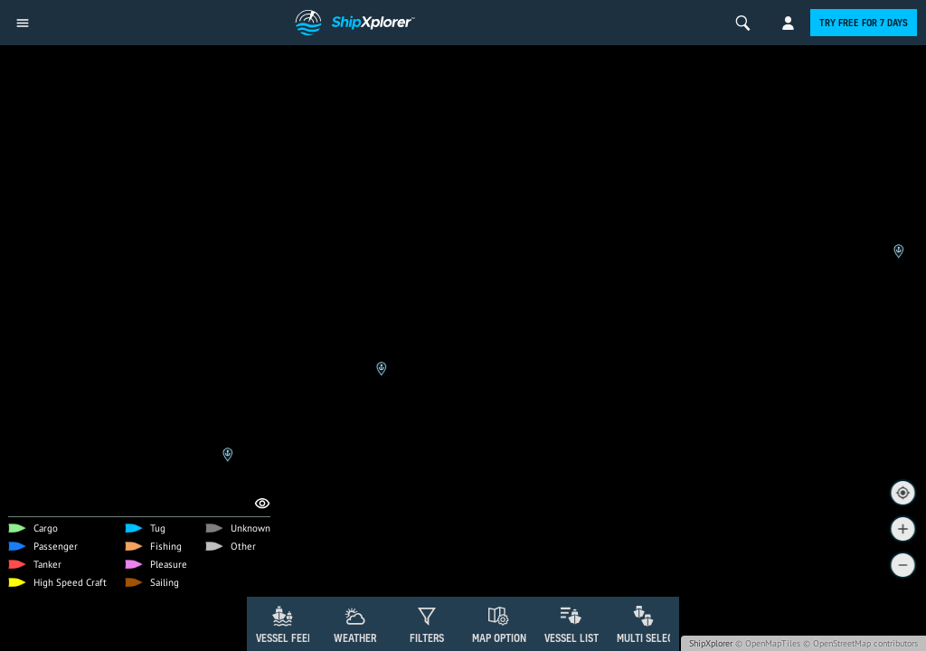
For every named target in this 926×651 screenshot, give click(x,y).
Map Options (502, 638)
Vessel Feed (285, 638)
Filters (427, 638)
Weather (355, 638)
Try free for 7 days (863, 22)
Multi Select (648, 638)
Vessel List (571, 638)
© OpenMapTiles (767, 643)
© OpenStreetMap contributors (860, 643)
